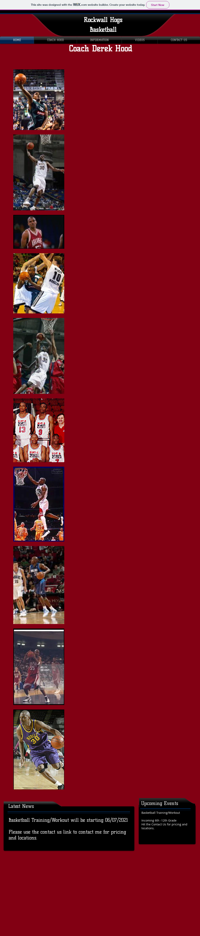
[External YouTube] (139, 103)
